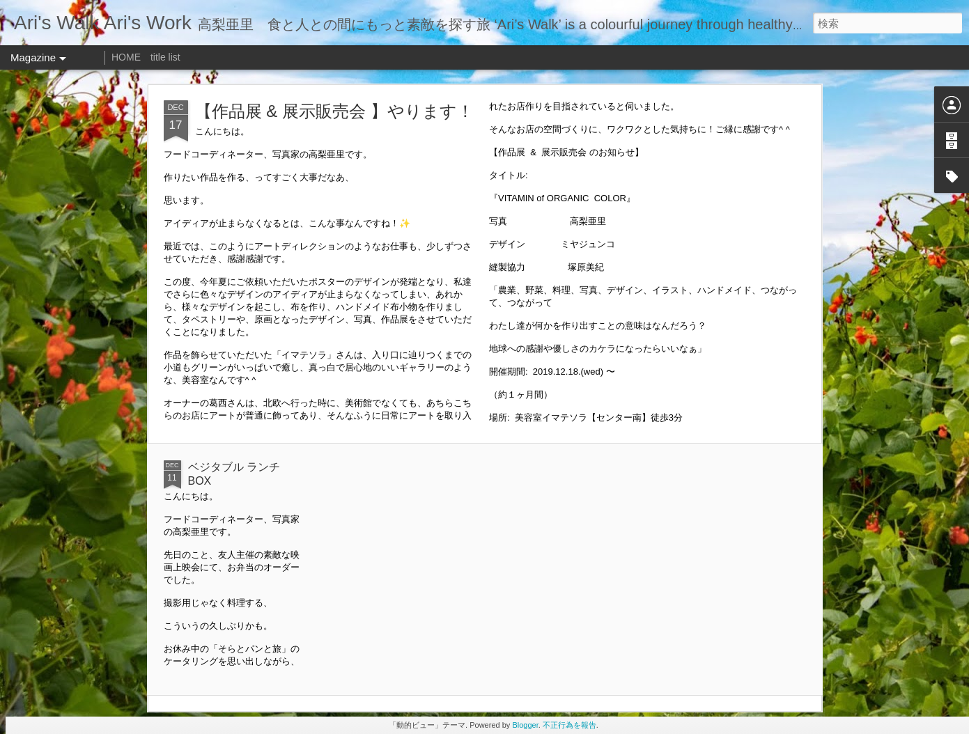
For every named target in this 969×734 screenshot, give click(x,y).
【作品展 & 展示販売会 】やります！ (334, 111)
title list (165, 57)
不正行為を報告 (569, 725)
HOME (126, 57)
